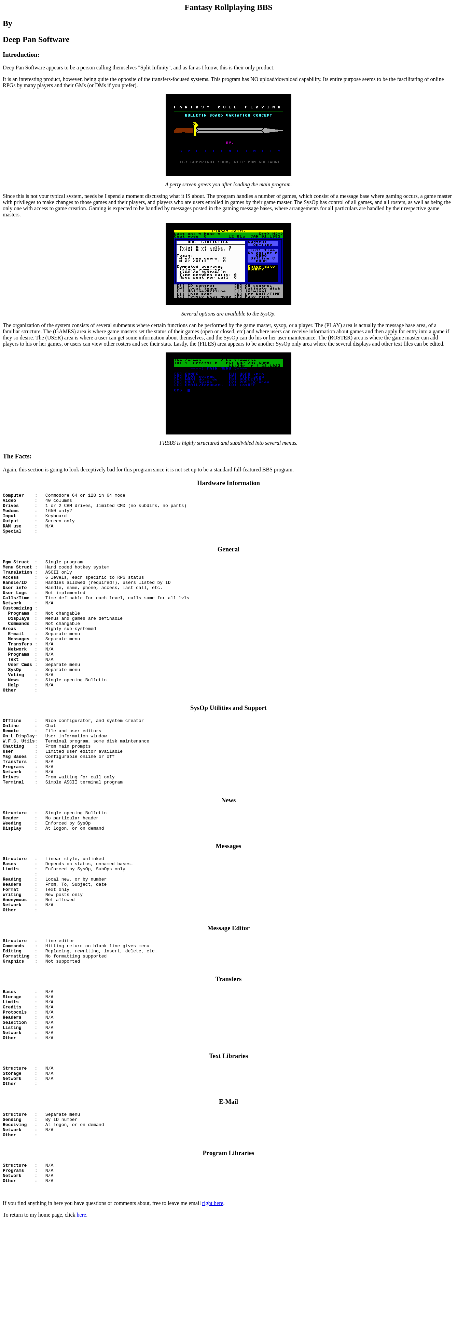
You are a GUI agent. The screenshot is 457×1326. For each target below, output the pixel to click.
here (81, 1317)
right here (212, 1306)
